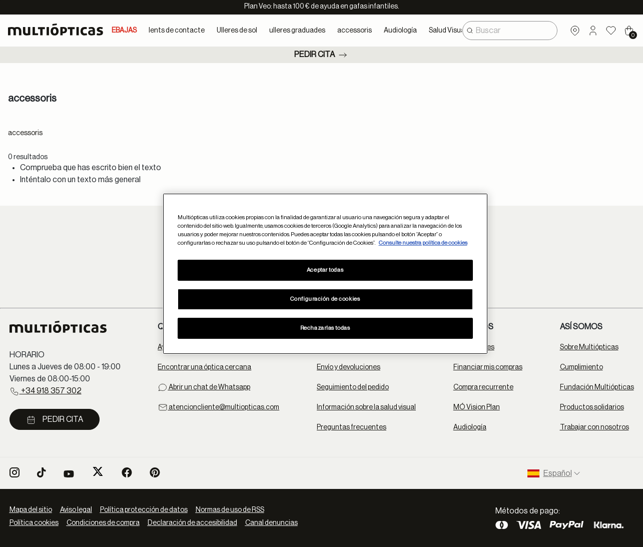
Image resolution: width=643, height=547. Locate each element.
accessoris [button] (354, 30)
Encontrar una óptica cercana (204, 367)
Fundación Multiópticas (597, 387)
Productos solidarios (592, 407)
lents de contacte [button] (177, 30)
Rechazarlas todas (325, 328)
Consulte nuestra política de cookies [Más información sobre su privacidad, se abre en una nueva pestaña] (423, 243)
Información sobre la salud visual (366, 407)
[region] (325, 273)
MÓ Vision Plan (476, 407)
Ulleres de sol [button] (237, 30)
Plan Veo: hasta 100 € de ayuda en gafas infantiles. (321, 6)
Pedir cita (321, 55)
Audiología (469, 427)
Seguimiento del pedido (353, 387)
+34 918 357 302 (46, 391)
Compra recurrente (483, 387)
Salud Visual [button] (447, 30)
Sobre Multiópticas (589, 347)
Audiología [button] (400, 30)
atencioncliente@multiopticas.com (218, 407)
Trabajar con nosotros (594, 427)
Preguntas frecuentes (351, 427)
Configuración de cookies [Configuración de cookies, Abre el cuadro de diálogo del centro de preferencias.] (325, 299)
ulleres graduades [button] (297, 30)
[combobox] (509, 30)
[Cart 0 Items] (629, 31)
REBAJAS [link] (122, 30)
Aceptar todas (325, 270)
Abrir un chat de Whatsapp (204, 387)
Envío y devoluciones (348, 367)
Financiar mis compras (487, 367)
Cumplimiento (581, 367)
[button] (593, 31)
